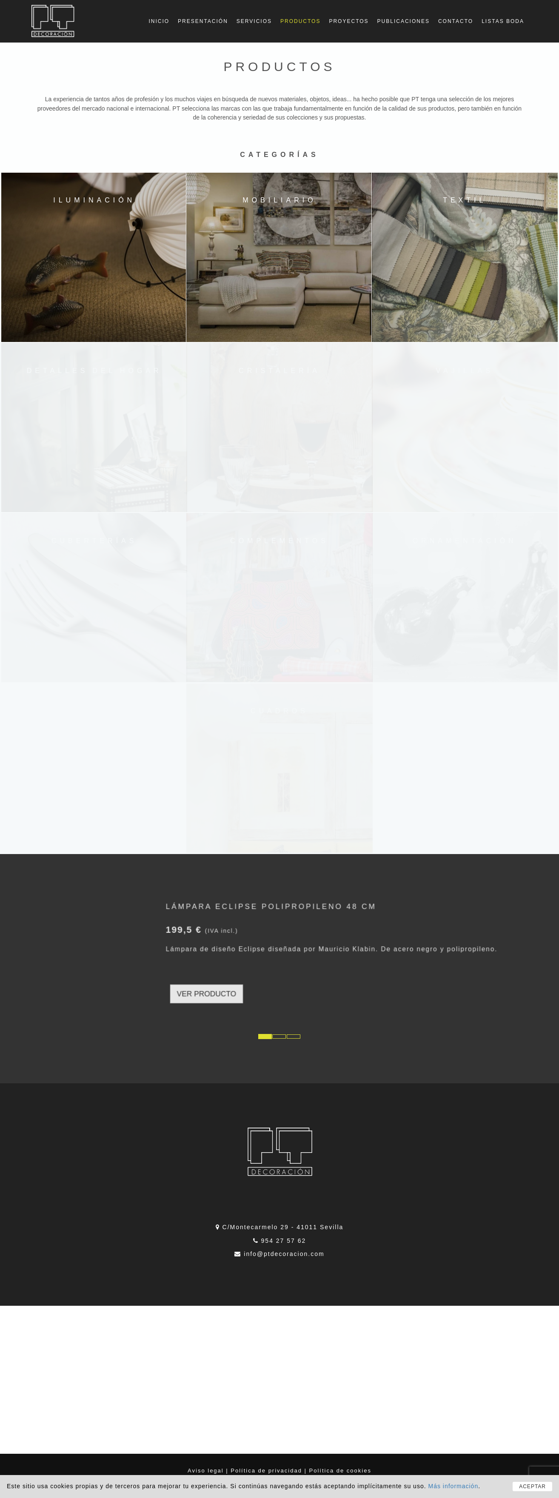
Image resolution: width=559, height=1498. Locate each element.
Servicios (254, 21)
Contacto (455, 21)
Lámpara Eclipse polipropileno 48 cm (276, 940)
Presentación (203, 21)
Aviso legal (206, 1470)
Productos (300, 21)
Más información (453, 1486)
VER (255, 969)
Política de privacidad (266, 1470)
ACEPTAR (532, 1486)
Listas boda (503, 21)
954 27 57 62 (283, 1240)
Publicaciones (403, 21)
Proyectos (348, 21)
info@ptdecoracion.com (284, 1253)
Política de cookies (340, 1470)
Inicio (158, 21)
